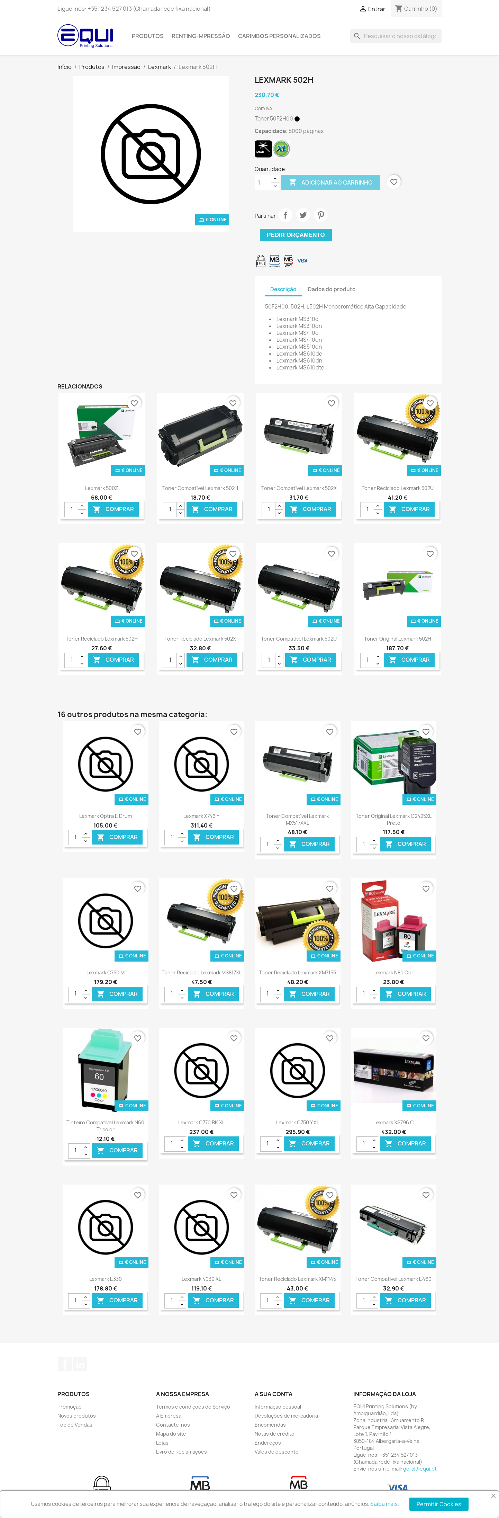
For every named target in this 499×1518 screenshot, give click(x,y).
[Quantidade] (263, 182)
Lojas (162, 1442)
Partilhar (285, 215)
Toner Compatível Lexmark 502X (299, 488)
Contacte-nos (173, 1424)
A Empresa (168, 1415)
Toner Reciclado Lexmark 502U (398, 488)
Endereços (268, 1442)
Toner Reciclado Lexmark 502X (200, 638)
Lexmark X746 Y (201, 816)
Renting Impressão (201, 36)
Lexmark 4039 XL (201, 1279)
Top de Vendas (74, 1424)
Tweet (303, 215)
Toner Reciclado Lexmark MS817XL (202, 972)
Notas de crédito (274, 1433)
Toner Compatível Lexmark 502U (299, 638)
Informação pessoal (278, 1406)
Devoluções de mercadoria (286, 1415)
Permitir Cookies (439, 1504)
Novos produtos (76, 1415)
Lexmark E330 (105, 1279)
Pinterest (321, 215)
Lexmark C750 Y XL (297, 1122)
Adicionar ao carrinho (331, 182)
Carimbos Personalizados (279, 36)
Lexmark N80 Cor (393, 972)
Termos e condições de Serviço (193, 1406)
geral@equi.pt (420, 1468)
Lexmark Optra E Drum (105, 816)
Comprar (113, 509)
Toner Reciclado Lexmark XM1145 (297, 1279)
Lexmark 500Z (101, 488)
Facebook (65, 1364)
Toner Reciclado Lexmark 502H (102, 638)
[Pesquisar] (396, 36)
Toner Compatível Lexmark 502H (200, 488)
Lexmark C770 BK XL (201, 1122)
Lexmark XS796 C (393, 1122)
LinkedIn (80, 1364)
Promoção (69, 1406)
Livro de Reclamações (181, 1451)
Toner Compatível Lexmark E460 (393, 1279)
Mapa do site (171, 1433)
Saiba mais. (384, 1504)
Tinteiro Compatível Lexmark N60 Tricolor (105, 1126)
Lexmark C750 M (106, 972)
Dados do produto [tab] (332, 289)
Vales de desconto (277, 1451)
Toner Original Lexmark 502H (397, 638)
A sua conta (273, 1394)
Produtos (148, 36)
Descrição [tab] (283, 289)
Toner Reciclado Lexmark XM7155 (297, 972)
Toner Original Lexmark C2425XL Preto (394, 819)
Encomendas (270, 1424)
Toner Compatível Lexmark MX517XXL (297, 819)
